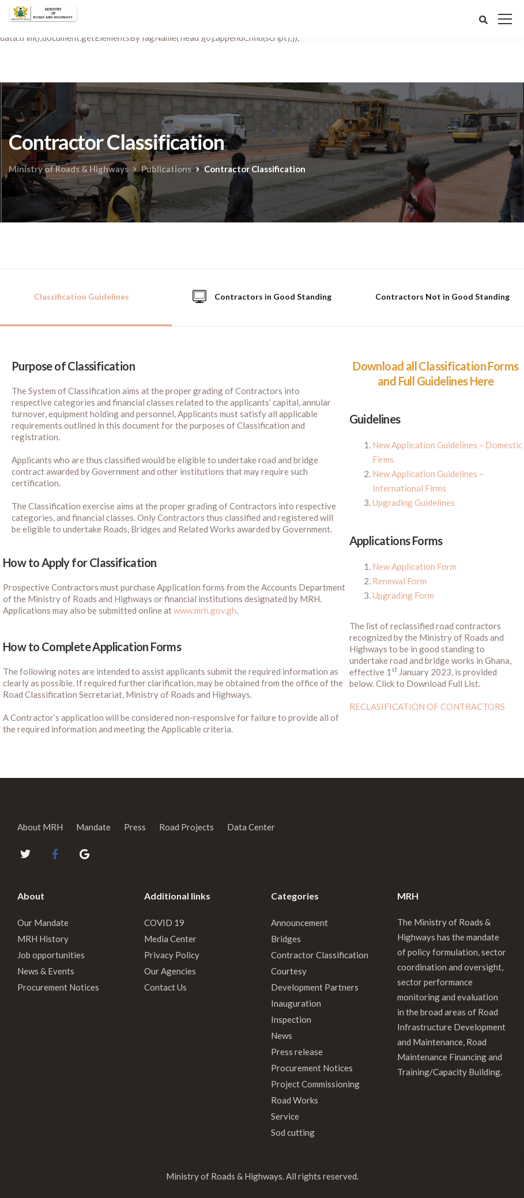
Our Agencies (170, 971)
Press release (297, 1051)
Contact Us (165, 987)
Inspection (291, 1019)
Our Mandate (43, 922)
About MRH (40, 827)
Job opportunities (51, 955)
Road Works (294, 1100)
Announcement (299, 922)
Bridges (286, 939)
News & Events (45, 971)
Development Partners (315, 987)
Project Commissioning (315, 1084)
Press (135, 827)
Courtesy (289, 971)
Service (285, 1116)
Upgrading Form (403, 595)
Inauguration (296, 1003)
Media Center (170, 939)
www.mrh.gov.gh (205, 610)
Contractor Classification (319, 955)
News (281, 1035)
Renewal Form (399, 581)
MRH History (43, 939)
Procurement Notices (58, 987)
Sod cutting (293, 1132)
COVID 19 (164, 922)
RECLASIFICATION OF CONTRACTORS (427, 706)
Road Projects (186, 827)
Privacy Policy (171, 955)
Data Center (251, 827)
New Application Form (414, 566)
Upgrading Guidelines (413, 502)
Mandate (93, 827)
